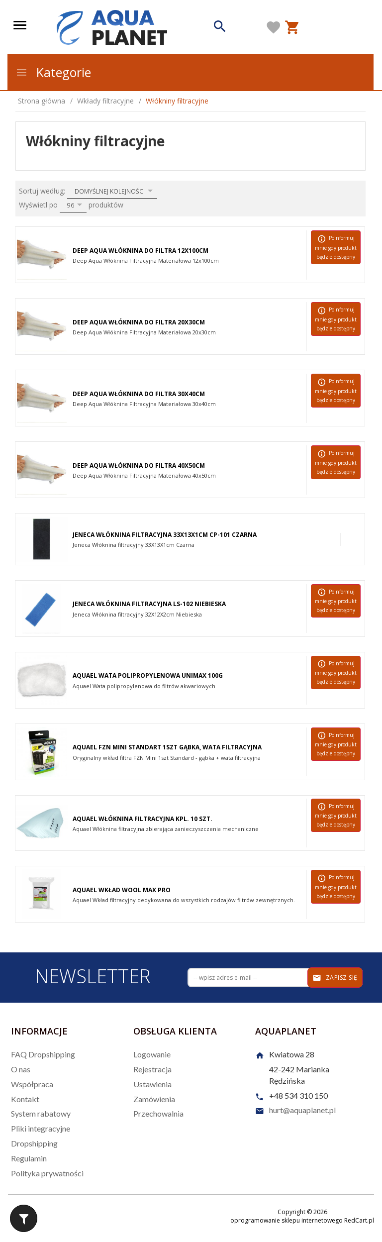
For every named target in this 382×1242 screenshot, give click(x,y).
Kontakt (25, 1099)
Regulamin (29, 1158)
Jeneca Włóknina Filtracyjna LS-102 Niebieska (149, 604)
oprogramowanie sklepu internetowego (286, 1220)
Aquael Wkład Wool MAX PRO (122, 890)
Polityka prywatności (47, 1173)
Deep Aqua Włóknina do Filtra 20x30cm (139, 322)
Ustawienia (152, 1084)
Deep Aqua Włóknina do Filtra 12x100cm (140, 250)
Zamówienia (154, 1099)
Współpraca (32, 1084)
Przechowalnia (158, 1113)
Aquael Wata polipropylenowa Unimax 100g (148, 675)
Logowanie (152, 1054)
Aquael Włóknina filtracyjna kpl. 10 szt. (142, 819)
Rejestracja (152, 1069)
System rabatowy (41, 1113)
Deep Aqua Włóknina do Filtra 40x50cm (139, 465)
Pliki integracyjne (40, 1128)
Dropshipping (34, 1143)
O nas (20, 1069)
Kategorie (53, 72)
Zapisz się (335, 977)
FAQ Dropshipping (43, 1054)
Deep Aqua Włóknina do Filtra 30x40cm (139, 394)
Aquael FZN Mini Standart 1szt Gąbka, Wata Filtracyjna (167, 747)
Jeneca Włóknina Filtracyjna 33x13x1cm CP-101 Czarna (165, 534)
